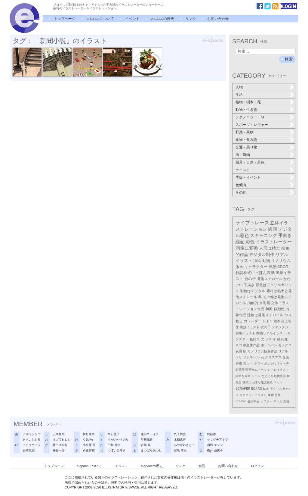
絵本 (277, 321)
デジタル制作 (261, 254)
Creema (241, 401)
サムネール (251, 357)
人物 (239, 87)
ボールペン (269, 345)
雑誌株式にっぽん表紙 (255, 272)
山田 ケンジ (215, 445)
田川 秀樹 (114, 445)
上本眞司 (59, 434)
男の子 (250, 279)
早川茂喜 (147, 439)
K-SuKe (88, 439)
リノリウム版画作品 (262, 351)
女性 (286, 401)
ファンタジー (281, 327)
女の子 (266, 327)
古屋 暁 (146, 445)
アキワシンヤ (32, 434)
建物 (271, 395)
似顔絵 (279, 309)
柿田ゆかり (60, 445)
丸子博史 (180, 434)
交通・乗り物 (246, 147)
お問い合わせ (218, 19)
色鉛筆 (255, 339)
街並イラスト (250, 327)
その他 (241, 192)
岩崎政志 (29, 450)
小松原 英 (89, 445)
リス (268, 339)
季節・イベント (248, 177)
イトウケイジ (32, 445)
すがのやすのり (118, 439)
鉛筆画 (240, 369)
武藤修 (211, 434)
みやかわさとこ (184, 445)
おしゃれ (270, 363)
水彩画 (264, 303)
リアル (283, 351)
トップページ (64, 19)
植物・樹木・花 (248, 102)
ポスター (266, 401)
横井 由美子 (215, 450)
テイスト (243, 170)
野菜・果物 (245, 132)
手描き (249, 285)
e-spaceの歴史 (162, 19)
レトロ (268, 321)
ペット (278, 382)
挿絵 (257, 260)
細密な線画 (243, 376)
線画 (272, 229)
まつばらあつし (151, 450)
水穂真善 (180, 439)
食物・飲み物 (246, 140)
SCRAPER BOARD (249, 388)
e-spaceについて (100, 19)
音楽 (285, 357)
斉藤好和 (89, 450)
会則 (202, 466)
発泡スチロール (269, 279)
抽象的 (252, 303)
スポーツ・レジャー (252, 125)
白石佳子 (114, 434)
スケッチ (283, 363)
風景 (273, 266)
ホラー (258, 363)
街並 (284, 339)
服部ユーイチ (150, 434)
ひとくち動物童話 (274, 376)
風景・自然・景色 (250, 162)
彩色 (249, 241)
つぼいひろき (117, 450)
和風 (269, 309)
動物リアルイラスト (271, 333)
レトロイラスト (278, 369)
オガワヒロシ (62, 439)
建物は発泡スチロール (265, 315)
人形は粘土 (269, 248)
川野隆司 (89, 434)
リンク (190, 19)
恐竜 (278, 395)
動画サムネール (255, 369)
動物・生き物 (246, 110)
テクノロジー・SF (250, 117)
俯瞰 (239, 363)
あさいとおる (32, 439)
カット (248, 363)
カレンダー (253, 321)
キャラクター (256, 266)
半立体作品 (251, 345)
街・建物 (243, 155)
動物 (266, 260)
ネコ (239, 345)
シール (255, 376)
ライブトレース (252, 222)
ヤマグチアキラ (217, 439)
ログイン (257, 466)
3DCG (283, 266)
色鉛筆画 (253, 401)
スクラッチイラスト (252, 395)
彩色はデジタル (252, 291)
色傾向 (241, 185)
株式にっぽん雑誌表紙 (257, 382)
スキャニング (263, 235)
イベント (132, 19)
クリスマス (273, 357)
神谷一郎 (59, 450)
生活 (239, 94)
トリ (239, 357)
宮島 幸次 (180, 450)
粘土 (266, 388)
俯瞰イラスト (245, 333)
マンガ (277, 401)
